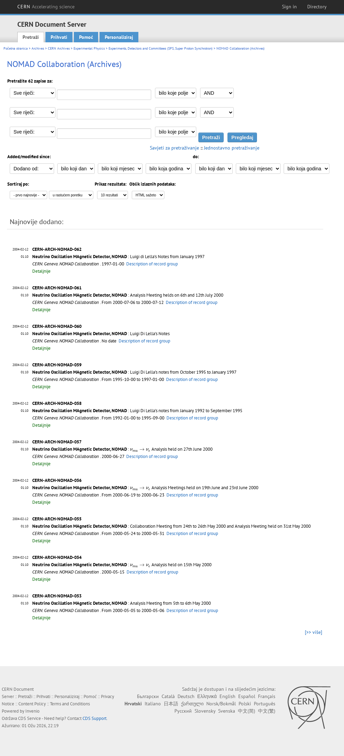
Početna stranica (15, 48)
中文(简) (246, 711)
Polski (245, 703)
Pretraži (31, 37)
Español (246, 696)
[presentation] (140, 450)
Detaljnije (41, 271)
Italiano (153, 703)
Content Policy (32, 704)
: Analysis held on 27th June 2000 (122, 449)
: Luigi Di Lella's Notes (101, 334)
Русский (183, 711)
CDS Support (94, 718)
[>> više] (313, 632)
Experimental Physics (89, 48)
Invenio (32, 711)
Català (168, 696)
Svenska (226, 711)
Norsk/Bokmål (221, 703)
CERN (46, 6)
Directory (317, 6)
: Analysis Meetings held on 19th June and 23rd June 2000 (145, 488)
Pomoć (86, 37)
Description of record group (152, 264)
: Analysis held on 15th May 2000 (122, 565)
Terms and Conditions (70, 704)
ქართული (192, 703)
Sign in (289, 6)
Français (266, 696)
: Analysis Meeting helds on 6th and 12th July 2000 (127, 295)
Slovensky (205, 711)
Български (148, 696)
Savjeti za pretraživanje (174, 148)
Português (264, 703)
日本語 (171, 703)
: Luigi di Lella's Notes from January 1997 (118, 257)
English (227, 696)
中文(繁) (266, 711)
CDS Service (29, 718)
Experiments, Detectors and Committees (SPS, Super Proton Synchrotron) (161, 48)
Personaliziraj (119, 37)
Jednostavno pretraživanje (231, 148)
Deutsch (186, 696)
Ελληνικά (207, 696)
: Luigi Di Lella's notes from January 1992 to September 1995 (137, 411)
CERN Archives (59, 48)
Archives (38, 48)
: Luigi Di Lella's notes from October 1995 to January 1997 (134, 372)
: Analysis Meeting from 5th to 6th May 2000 (121, 603)
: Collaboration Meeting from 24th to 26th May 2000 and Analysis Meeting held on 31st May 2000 (171, 526)
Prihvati (59, 37)
